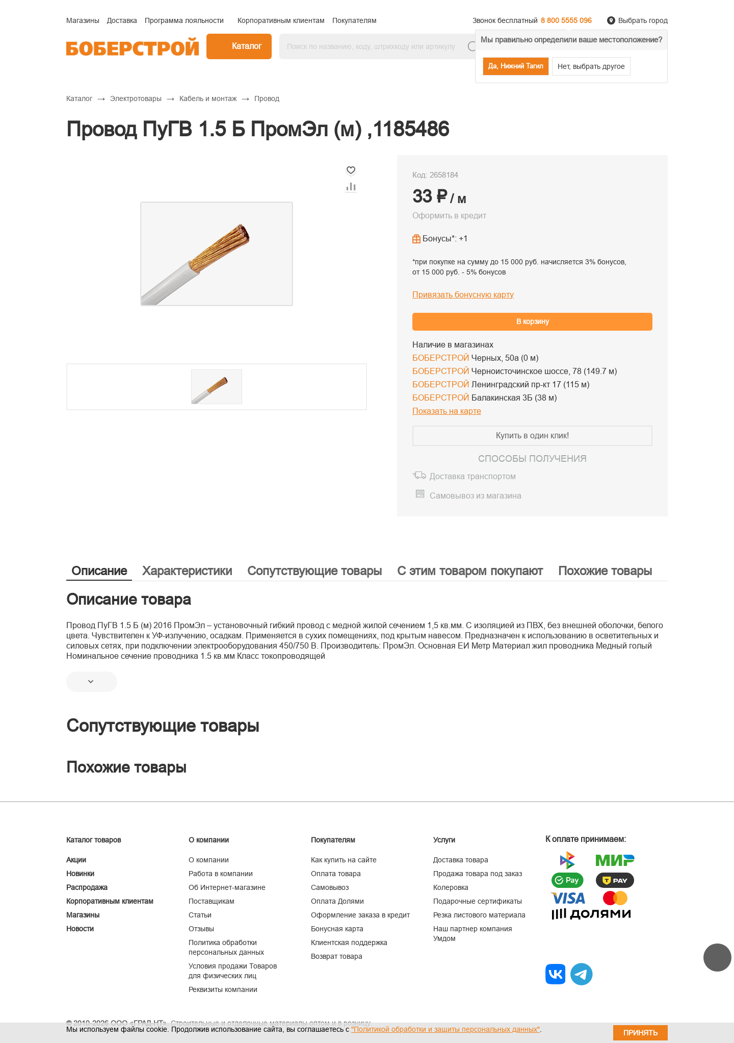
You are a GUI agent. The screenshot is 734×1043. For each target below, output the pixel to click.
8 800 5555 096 (566, 20)
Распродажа (87, 887)
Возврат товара (336, 956)
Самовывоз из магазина (475, 495)
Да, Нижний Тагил (515, 66)
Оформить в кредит (449, 215)
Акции (76, 860)
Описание (99, 571)
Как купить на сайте (344, 860)
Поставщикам (211, 901)
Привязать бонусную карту (463, 294)
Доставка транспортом (473, 476)
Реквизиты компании (223, 989)
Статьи (200, 915)
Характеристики (187, 571)
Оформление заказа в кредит (360, 915)
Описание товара (128, 599)
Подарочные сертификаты (477, 901)
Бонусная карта (337, 929)
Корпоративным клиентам (109, 901)
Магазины (82, 915)
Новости (80, 929)
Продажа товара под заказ (477, 874)
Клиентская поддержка (349, 942)
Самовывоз (330, 887)
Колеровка (450, 887)
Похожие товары (605, 571)
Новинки (80, 874)
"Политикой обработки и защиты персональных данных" (445, 1029)
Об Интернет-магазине (227, 887)
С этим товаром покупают (470, 571)
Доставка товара (460, 860)
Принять (640, 1033)
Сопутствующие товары (314, 571)
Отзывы (201, 929)
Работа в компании (221, 874)
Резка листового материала (479, 915)
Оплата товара (336, 874)
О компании (209, 860)
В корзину (532, 321)
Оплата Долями (337, 901)
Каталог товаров (93, 840)
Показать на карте (446, 411)
